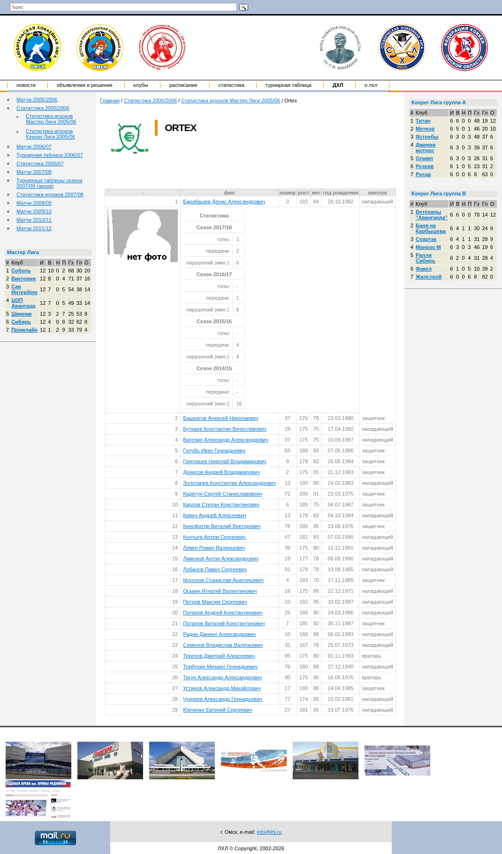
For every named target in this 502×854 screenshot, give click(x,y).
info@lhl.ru (269, 832)
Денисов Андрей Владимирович (221, 472)
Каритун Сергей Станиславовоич (222, 494)
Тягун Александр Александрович (222, 677)
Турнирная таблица (289, 85)
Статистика (231, 85)
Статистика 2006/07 (40, 163)
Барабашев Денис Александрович (224, 201)
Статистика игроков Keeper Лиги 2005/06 (50, 134)
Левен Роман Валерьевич (214, 548)
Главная (110, 100)
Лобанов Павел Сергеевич (214, 569)
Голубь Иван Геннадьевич (214, 450)
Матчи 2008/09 (34, 203)
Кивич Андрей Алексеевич (214, 515)
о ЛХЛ (371, 85)
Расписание (183, 85)
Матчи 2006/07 (34, 146)
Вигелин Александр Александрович (225, 440)
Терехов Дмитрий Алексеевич (219, 656)
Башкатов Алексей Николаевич (220, 418)
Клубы (141, 85)
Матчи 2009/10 (34, 211)
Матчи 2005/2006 (36, 99)
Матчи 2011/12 (34, 228)
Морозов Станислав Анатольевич (223, 580)
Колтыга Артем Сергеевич (214, 537)
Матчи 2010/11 (34, 220)
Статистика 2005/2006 (42, 108)
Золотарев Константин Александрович (229, 483)
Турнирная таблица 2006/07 (49, 155)
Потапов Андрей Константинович (222, 612)
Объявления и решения (85, 85)
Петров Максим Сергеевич (215, 602)
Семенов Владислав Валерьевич (223, 645)
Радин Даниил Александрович (219, 634)
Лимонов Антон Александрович (221, 558)
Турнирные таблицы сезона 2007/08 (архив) (49, 183)
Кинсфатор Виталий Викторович (221, 526)
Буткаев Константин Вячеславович (224, 429)
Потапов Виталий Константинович (224, 623)
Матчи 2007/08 (34, 172)
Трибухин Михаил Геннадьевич (220, 666)
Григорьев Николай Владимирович (224, 461)
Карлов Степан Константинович (221, 504)
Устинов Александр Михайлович (221, 688)
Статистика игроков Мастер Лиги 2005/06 (51, 118)
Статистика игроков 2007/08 (50, 194)
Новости (26, 85)
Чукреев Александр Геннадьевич (222, 699)
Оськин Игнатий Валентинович (220, 591)
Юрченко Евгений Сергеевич (217, 710)
